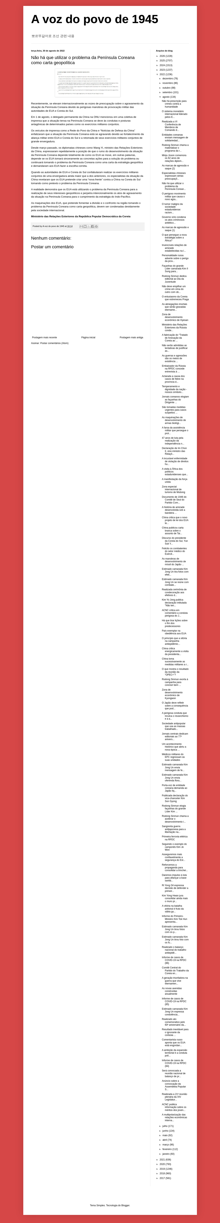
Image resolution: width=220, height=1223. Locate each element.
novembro (168, 83)
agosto (166, 97)
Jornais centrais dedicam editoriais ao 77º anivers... (175, 736)
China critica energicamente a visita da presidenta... (175, 651)
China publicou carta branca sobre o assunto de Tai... (172, 530)
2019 (163, 1169)
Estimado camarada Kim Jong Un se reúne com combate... (175, 582)
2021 (163, 1159)
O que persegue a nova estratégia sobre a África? (174, 237)
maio (165, 1135)
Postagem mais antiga (131, 337)
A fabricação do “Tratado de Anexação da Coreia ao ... (175, 338)
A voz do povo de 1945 (94, 19)
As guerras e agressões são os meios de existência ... (174, 358)
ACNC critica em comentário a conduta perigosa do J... (174, 613)
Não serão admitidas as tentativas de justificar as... (174, 348)
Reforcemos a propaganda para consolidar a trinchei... (175, 867)
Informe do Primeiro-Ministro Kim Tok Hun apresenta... (174, 919)
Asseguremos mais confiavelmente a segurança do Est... (173, 857)
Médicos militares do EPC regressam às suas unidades (173, 757)
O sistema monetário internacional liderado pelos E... (174, 114)
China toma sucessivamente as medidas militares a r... (175, 661)
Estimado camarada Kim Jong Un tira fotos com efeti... (175, 572)
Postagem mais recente (44, 337)
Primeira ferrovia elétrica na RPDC (174, 838)
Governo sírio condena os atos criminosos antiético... (174, 220)
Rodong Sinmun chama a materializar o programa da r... (175, 148)
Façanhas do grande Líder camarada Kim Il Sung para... (175, 268)
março (166, 1144)
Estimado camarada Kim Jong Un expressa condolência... (175, 1011)
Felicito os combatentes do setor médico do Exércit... (174, 551)
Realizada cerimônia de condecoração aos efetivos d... (174, 592)
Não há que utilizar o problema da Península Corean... (174, 186)
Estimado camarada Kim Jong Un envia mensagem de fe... (175, 767)
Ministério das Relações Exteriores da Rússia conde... (174, 327)
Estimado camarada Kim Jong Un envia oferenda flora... (175, 777)
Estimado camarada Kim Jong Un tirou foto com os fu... (175, 939)
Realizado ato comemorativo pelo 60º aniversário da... (174, 1022)
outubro (166, 87)
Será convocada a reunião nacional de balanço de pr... (173, 1073)
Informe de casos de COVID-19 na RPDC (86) (174, 960)
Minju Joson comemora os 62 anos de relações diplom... (174, 158)
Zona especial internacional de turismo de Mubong (173, 489)
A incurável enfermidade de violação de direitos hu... (175, 461)
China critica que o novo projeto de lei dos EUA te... (175, 520)
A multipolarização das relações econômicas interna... (174, 1117)
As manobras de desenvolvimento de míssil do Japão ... (174, 561)
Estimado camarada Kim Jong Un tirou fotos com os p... (175, 929)
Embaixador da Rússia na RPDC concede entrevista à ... (174, 369)
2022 (163, 74)
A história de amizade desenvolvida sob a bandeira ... (173, 510)
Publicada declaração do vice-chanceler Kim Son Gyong (175, 798)
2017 (163, 1178)
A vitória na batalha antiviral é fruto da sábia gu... (172, 908)
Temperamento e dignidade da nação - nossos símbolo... (174, 389)
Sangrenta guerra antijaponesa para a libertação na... (173, 829)
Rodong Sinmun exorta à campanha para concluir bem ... (175, 682)
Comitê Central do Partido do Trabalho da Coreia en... (175, 970)
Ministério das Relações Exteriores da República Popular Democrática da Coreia (81, 216)
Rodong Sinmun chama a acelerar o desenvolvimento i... (175, 819)
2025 (163, 60)
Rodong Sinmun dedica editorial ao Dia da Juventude (174, 279)
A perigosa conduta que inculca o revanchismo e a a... (175, 716)
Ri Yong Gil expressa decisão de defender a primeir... (175, 888)
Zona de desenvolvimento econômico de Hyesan (175, 317)
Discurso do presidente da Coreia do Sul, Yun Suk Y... (175, 541)
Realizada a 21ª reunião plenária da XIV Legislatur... (174, 1097)
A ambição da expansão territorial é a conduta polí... (174, 1053)
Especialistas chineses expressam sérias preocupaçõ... (174, 176)
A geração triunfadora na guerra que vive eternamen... (175, 981)
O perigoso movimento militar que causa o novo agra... (174, 196)
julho (165, 1126)
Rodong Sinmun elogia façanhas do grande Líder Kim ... (174, 808)
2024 (163, 65)
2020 (163, 1164)
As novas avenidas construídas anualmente (172, 991)
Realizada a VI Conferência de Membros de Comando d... (171, 125)
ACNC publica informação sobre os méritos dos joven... (174, 1107)
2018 (163, 1173)
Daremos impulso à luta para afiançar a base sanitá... (174, 878)
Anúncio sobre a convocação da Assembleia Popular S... (174, 1085)
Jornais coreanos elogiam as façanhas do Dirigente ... (175, 399)
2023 (163, 69)
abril (165, 1140)
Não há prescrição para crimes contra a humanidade (174, 104)
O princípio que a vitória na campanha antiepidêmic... (174, 641)
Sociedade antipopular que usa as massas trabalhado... (173, 726)
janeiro (166, 1154)
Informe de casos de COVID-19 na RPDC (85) (174, 1001)
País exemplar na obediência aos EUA (174, 632)
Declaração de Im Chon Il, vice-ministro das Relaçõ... (174, 451)
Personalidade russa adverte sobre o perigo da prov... (175, 258)
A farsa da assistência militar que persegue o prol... (175, 430)
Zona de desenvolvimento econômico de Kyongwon (172, 694)
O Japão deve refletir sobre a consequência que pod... (175, 705)
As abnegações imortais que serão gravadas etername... (174, 307)
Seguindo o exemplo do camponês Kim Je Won (174, 847)
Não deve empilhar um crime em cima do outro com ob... (174, 289)
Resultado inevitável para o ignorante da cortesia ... (175, 1032)
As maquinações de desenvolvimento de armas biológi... (174, 420)
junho (165, 1130)
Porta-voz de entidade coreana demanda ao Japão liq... (174, 788)
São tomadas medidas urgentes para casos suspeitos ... (174, 410)
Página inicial (88, 337)
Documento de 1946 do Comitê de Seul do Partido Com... (174, 500)
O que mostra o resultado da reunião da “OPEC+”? (175, 672)
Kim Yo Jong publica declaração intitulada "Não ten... (174, 602)
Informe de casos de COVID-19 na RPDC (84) (174, 1063)
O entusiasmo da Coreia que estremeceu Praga (175, 298)
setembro (167, 92)
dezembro (168, 78)
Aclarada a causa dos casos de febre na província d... (173, 379)
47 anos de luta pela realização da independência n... (173, 441)
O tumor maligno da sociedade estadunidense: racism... (172, 208)
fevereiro (167, 1149)
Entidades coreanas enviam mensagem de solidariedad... (175, 137)
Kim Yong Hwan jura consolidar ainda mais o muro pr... (175, 898)
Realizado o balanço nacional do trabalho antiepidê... (174, 950)
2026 (163, 56)
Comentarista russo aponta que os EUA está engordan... (173, 1042)
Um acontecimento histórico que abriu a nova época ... (174, 747)
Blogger (125, 1205)
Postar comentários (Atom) (54, 343)
